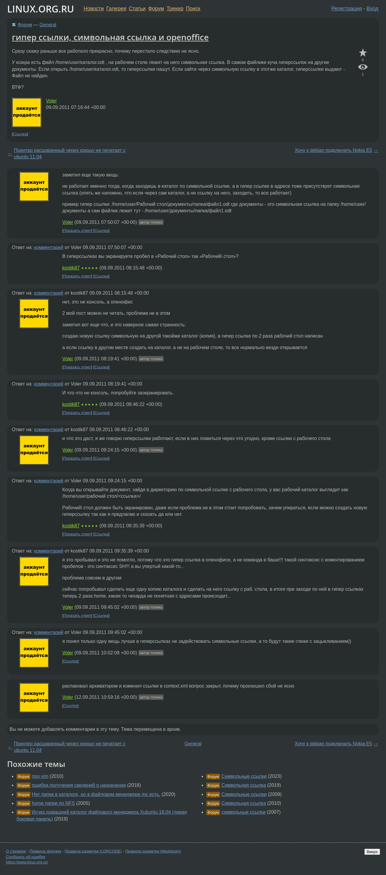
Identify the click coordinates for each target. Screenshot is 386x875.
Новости (94, 9)
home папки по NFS (53, 803)
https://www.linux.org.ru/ (27, 862)
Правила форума (45, 851)
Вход (372, 9)
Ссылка (20, 134)
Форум (156, 9)
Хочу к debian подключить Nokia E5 (333, 150)
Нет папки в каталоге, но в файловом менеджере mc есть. (96, 794)
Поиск (193, 9)
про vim (40, 776)
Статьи (137, 9)
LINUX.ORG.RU (40, 8)
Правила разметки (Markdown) (153, 851)
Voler (51, 100)
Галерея (116, 9)
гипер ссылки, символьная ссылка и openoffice (110, 37)
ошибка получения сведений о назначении (79, 785)
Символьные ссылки (244, 776)
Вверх (372, 852)
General (47, 24)
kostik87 (71, 267)
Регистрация (346, 9)
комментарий (48, 247)
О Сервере (16, 851)
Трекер (175, 9)
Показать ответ (77, 230)
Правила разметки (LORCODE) (93, 851)
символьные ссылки (243, 812)
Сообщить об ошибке (25, 857)
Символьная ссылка (243, 785)
